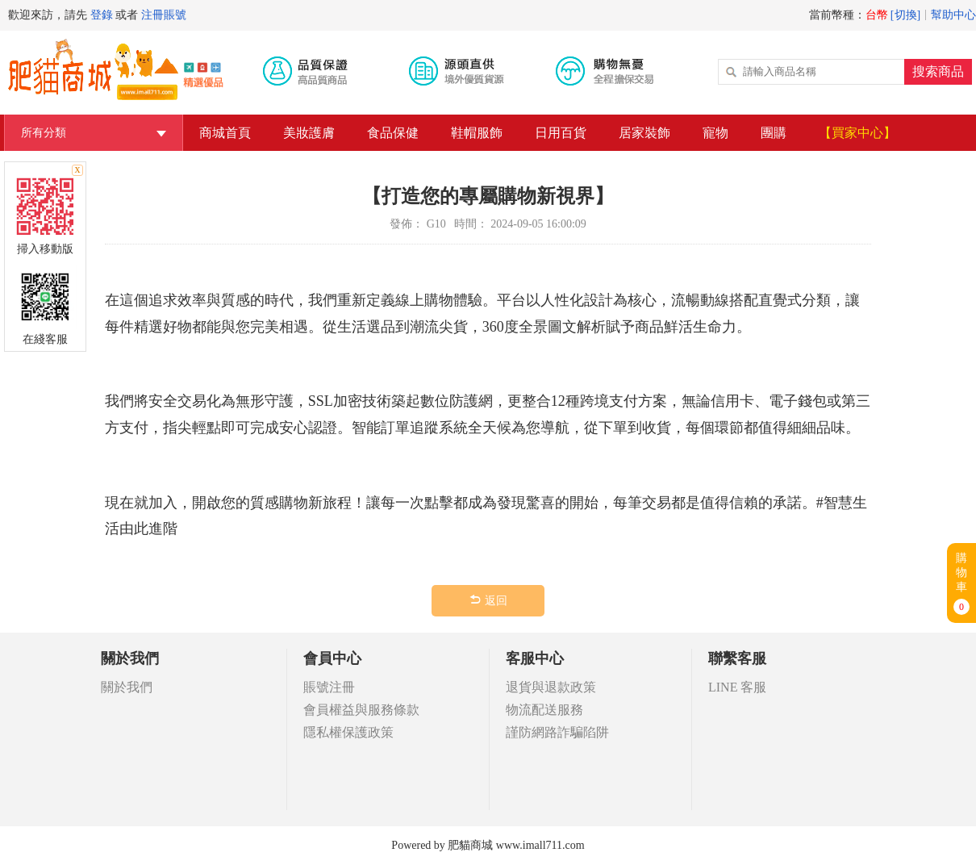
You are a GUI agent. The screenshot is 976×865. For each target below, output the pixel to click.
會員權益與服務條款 (361, 710)
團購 (773, 133)
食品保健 (393, 133)
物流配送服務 (544, 710)
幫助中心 (953, 15)
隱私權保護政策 (348, 732)
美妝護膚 (309, 133)
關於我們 (126, 687)
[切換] (905, 15)
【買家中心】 (857, 133)
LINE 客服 (737, 687)
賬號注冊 (329, 687)
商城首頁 (225, 133)
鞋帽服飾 (477, 133)
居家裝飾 (644, 133)
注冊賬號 (163, 15)
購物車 (961, 583)
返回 (488, 600)
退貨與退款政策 (551, 687)
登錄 (101, 15)
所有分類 (93, 133)
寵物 (715, 133)
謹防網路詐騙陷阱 (557, 732)
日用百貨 (560, 133)
